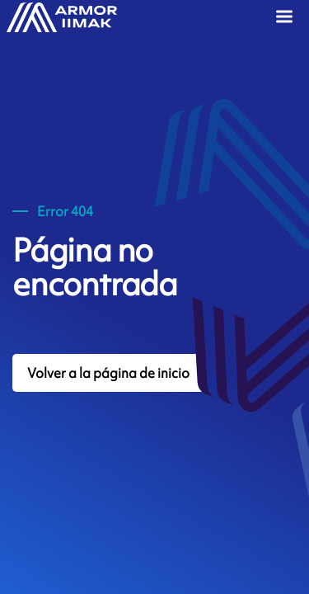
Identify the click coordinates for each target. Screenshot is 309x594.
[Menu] (286, 18)
